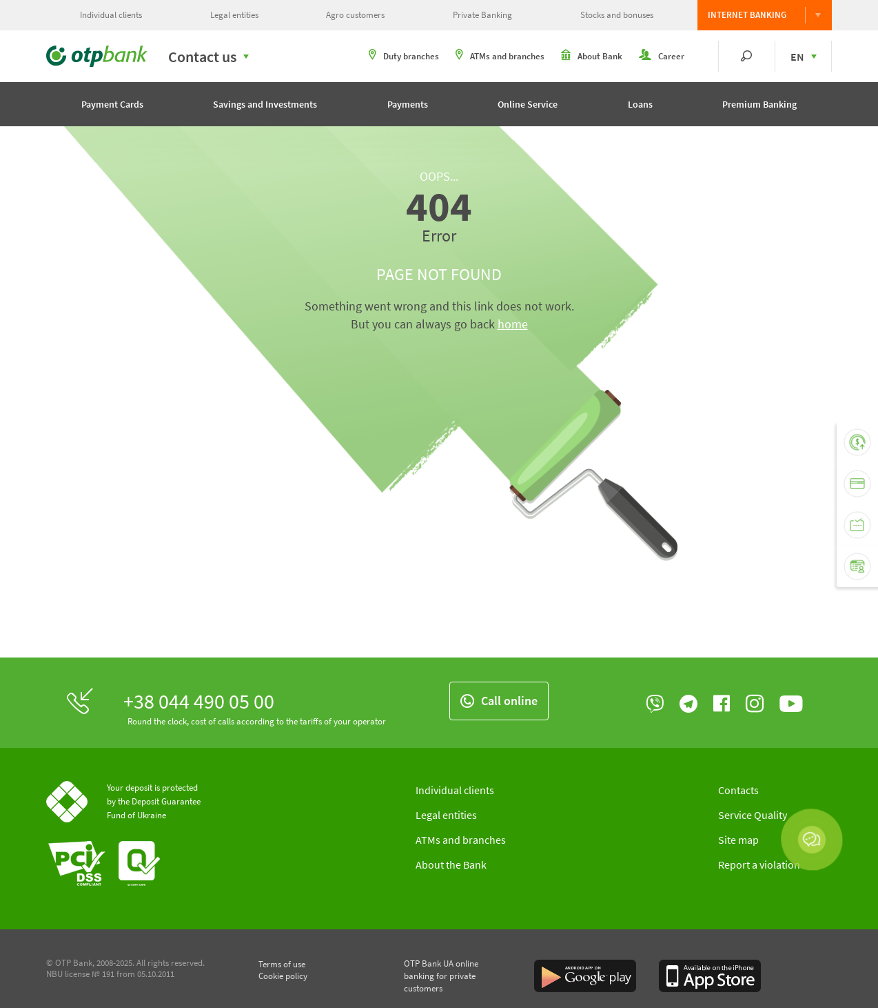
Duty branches (404, 55)
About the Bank (451, 864)
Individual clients (111, 15)
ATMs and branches (500, 55)
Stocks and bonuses (616, 15)
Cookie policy (282, 976)
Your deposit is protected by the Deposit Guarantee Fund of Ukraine (154, 801)
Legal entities (234, 15)
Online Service (528, 104)
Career (661, 55)
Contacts (738, 790)
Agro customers (355, 15)
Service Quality (752, 815)
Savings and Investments (265, 104)
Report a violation (759, 864)
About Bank (591, 55)
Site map (738, 840)
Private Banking (482, 15)
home (513, 324)
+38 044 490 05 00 (198, 701)
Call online (499, 701)
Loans (640, 104)
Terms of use (281, 964)
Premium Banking (759, 104)
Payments (407, 104)
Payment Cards (112, 104)
